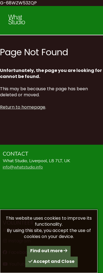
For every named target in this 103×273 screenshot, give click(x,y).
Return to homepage (22, 107)
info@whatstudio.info (23, 167)
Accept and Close (51, 261)
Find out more (48, 251)
